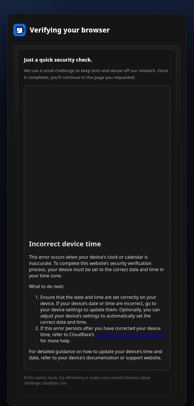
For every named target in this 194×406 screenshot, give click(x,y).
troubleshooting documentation (129, 334)
